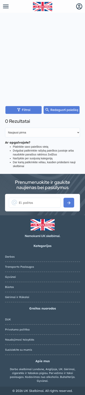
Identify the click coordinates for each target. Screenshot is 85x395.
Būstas (9, 287)
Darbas (10, 256)
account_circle (79, 6)
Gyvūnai (10, 277)
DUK (8, 319)
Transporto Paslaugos (19, 267)
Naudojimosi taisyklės (19, 339)
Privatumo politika (17, 329)
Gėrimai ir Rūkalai (17, 297)
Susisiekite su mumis (18, 349)
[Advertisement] (42, 57)
